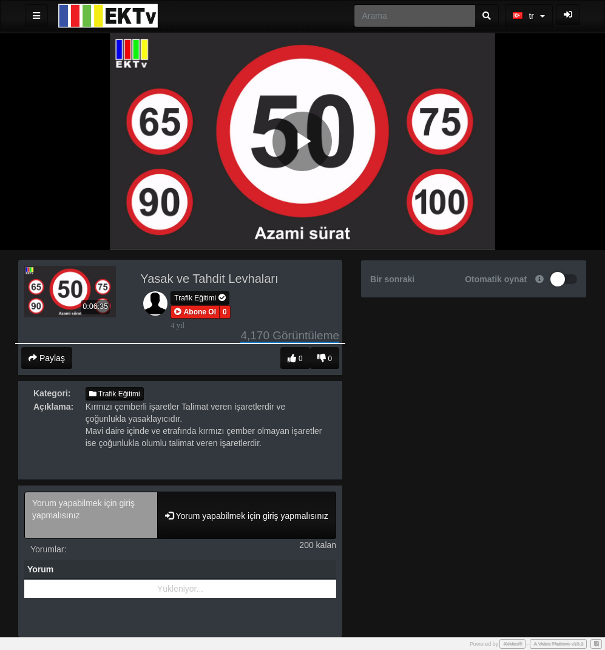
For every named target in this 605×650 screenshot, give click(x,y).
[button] (195, 312)
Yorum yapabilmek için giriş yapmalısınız (91, 515)
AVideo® (512, 643)
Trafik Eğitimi (199, 298)
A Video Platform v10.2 (558, 643)
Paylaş (47, 358)
